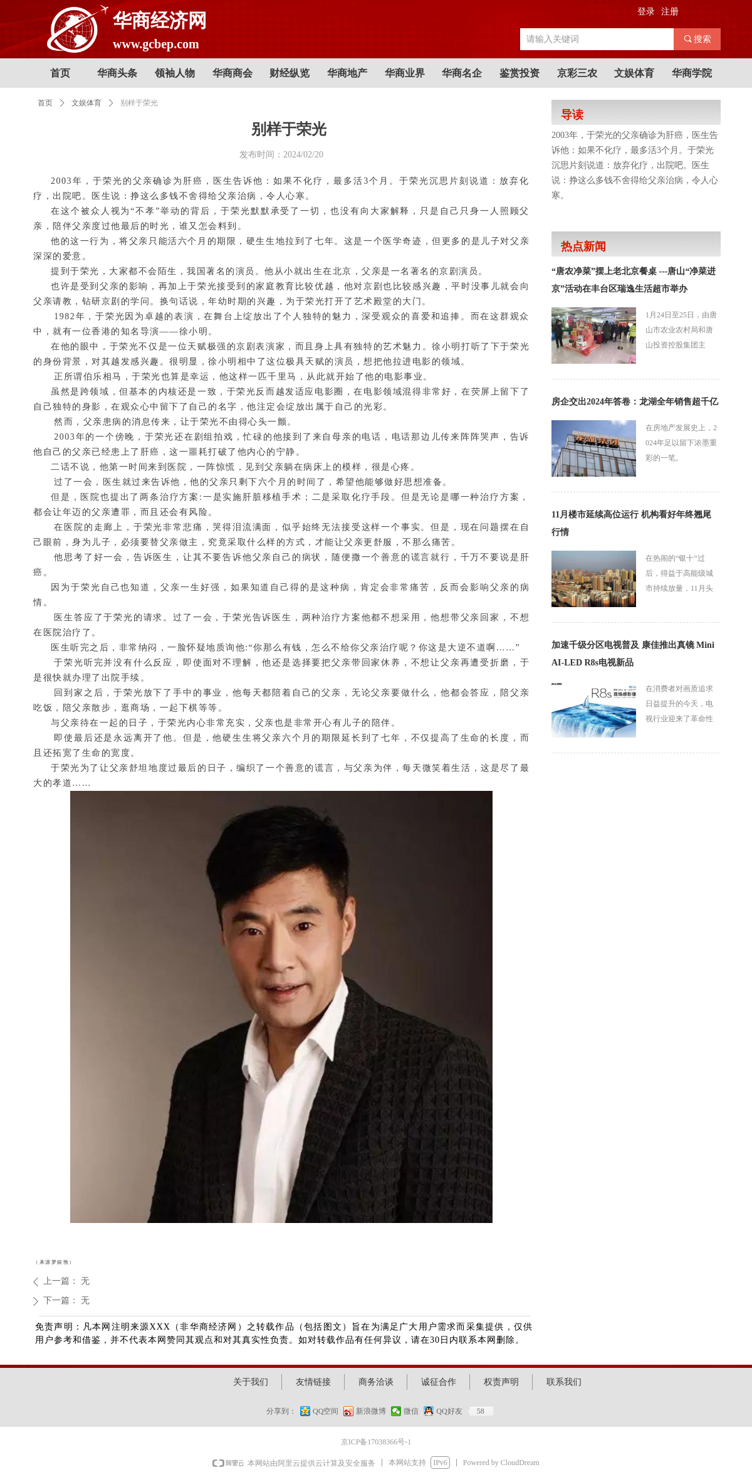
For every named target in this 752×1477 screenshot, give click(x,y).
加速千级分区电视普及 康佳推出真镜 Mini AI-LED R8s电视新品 (632, 653)
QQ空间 (325, 1411)
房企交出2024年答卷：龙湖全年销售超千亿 (634, 401)
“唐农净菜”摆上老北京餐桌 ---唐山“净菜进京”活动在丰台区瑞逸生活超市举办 (633, 280)
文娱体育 (86, 102)
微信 (411, 1411)
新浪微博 (371, 1411)
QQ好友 (449, 1411)
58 (480, 1411)
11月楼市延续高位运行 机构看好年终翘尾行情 (631, 523)
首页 (45, 102)
